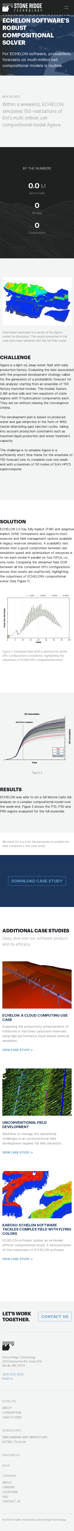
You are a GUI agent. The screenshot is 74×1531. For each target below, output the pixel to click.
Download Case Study (37, 881)
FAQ (5, 1496)
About (7, 1408)
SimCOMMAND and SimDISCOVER (24, 1437)
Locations (10, 1492)
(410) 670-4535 (13, 1374)
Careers (8, 1487)
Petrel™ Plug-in (14, 1442)
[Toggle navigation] (66, 7)
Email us (7, 1378)
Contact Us (54, 1316)
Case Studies (12, 1417)
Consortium (11, 1412)
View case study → (17, 1050)
